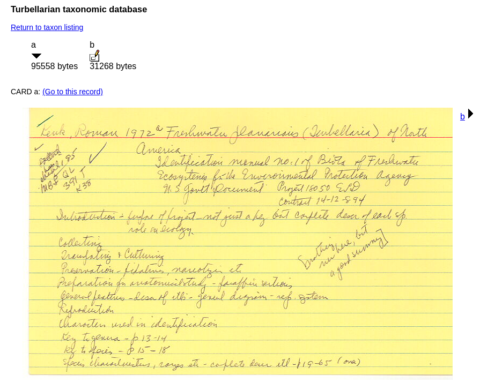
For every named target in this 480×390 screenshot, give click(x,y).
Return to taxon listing (47, 27)
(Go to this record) (72, 91)
